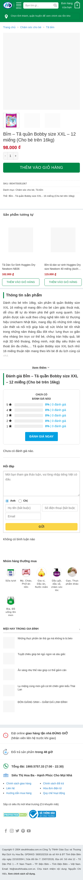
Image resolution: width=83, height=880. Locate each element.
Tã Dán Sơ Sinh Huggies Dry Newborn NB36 (18, 266)
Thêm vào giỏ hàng (41, 167)
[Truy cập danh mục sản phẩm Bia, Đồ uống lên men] (10, 607)
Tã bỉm (50, 27)
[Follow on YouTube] (29, 831)
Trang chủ (9, 27)
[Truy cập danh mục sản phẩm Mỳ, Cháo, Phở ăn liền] (26, 579)
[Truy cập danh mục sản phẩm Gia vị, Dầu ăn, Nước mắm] (41, 579)
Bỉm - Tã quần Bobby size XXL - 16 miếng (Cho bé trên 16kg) (42, 196)
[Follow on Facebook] (6, 831)
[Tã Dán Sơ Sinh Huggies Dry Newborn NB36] (20, 239)
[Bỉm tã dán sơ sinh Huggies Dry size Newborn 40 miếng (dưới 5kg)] (63, 239)
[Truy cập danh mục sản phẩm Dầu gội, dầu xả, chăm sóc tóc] (57, 581)
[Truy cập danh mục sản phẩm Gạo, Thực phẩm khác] (72, 578)
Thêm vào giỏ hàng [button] (20, 282)
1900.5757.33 (35, 766)
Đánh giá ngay (41, 436)
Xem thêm (40, 367)
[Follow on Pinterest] (23, 831)
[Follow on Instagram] (12, 831)
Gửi (41, 526)
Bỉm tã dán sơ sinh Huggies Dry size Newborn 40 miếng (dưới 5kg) (62, 267)
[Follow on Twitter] (17, 831)
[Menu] (19, 5)
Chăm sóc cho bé (30, 27)
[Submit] (55, 5)
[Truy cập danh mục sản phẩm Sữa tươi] (10, 576)
